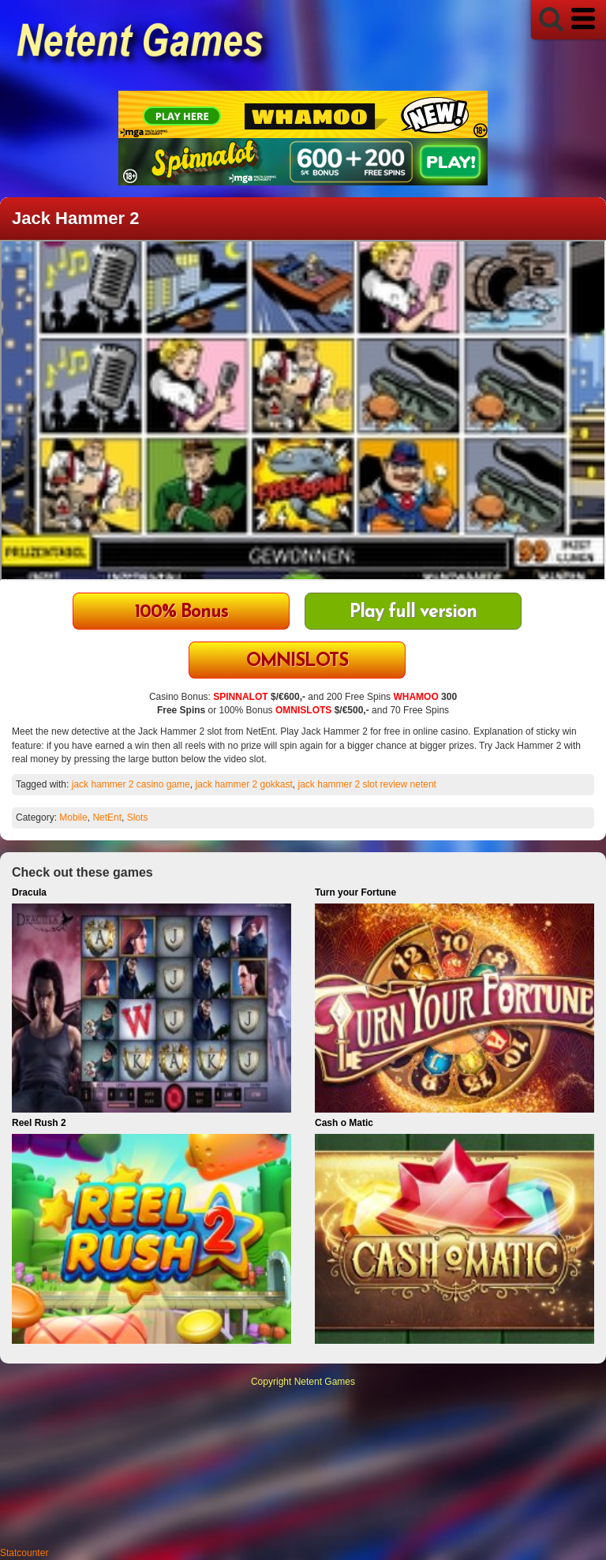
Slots (137, 817)
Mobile (73, 817)
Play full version (413, 613)
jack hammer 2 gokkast (243, 784)
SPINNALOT (240, 696)
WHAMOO (415, 696)
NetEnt (107, 817)
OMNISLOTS (297, 662)
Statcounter (24, 1552)
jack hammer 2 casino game (131, 784)
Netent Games (324, 1381)
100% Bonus (181, 613)
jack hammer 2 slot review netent (367, 784)
